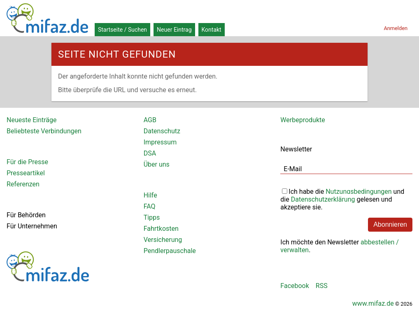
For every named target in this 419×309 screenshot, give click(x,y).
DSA (150, 153)
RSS (322, 286)
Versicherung (163, 240)
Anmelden (395, 28)
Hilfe (150, 195)
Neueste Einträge (31, 120)
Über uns (157, 164)
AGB (150, 120)
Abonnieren (390, 224)
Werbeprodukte (302, 120)
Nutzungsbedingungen (358, 191)
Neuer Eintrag (174, 29)
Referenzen (23, 184)
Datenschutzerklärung (323, 199)
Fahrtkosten (161, 228)
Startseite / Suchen (122, 29)
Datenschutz (162, 131)
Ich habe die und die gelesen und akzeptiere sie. (342, 198)
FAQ (150, 206)
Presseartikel (26, 173)
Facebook (294, 286)
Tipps (152, 217)
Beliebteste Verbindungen (44, 131)
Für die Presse (27, 162)
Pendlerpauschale (170, 251)
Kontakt (211, 29)
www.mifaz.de (373, 303)
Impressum (160, 142)
